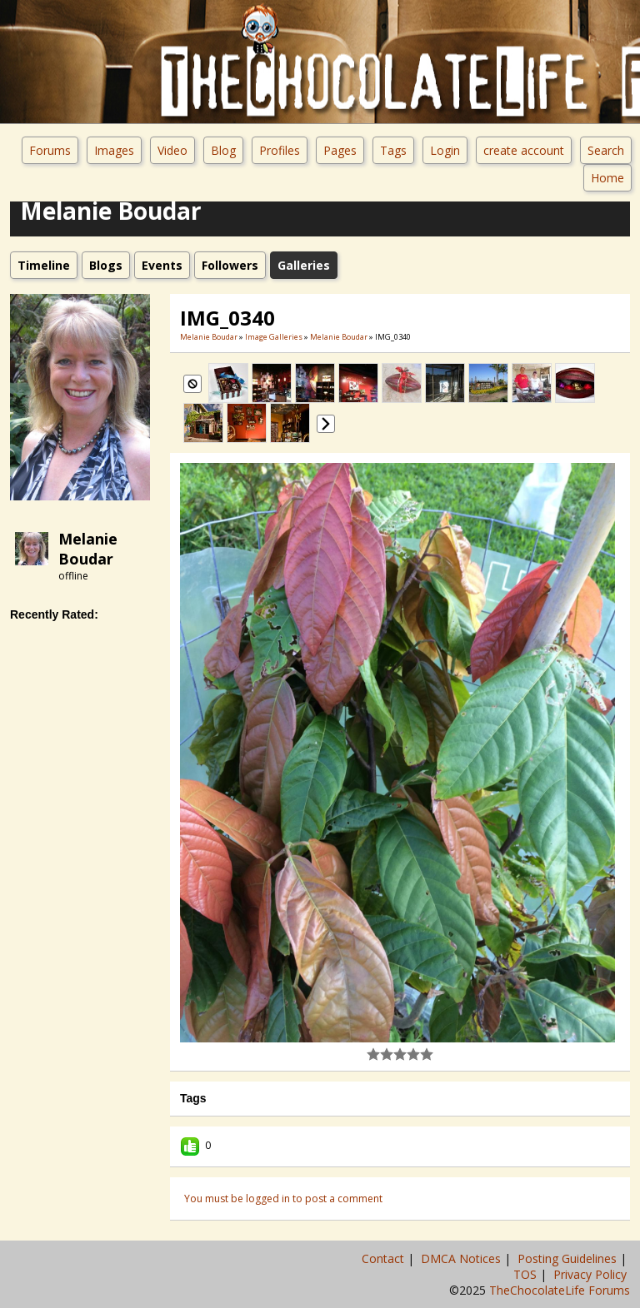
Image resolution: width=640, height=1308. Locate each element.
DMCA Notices (462, 1258)
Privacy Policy (591, 1274)
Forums (50, 150)
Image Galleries (273, 336)
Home (607, 178)
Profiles (279, 150)
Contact (385, 1258)
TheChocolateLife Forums (559, 1290)
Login (445, 150)
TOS (526, 1274)
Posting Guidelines (569, 1258)
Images (114, 150)
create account (523, 150)
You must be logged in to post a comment (283, 1198)
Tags (393, 150)
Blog (223, 150)
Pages (340, 150)
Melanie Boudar (88, 549)
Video (173, 150)
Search (606, 150)
